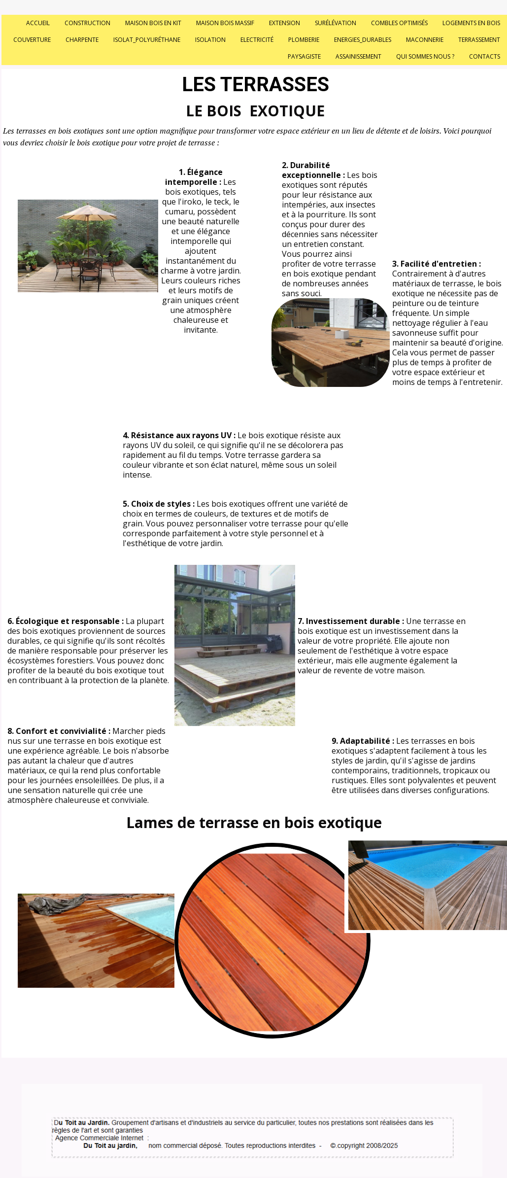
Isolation (210, 39)
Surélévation (335, 23)
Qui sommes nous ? (425, 56)
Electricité (256, 39)
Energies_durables (362, 39)
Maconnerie (424, 39)
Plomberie (303, 39)
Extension (284, 23)
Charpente (82, 39)
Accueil (38, 23)
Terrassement (479, 39)
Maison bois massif (225, 23)
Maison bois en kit (153, 23)
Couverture (32, 39)
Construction (87, 23)
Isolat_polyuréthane (146, 39)
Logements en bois (471, 23)
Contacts (484, 56)
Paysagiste (304, 56)
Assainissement (358, 56)
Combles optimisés (399, 23)
